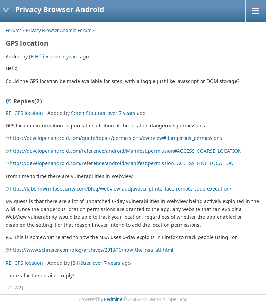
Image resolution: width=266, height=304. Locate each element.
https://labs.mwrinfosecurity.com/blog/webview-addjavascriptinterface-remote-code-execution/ (120, 188)
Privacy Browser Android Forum (58, 30)
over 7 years (65, 56)
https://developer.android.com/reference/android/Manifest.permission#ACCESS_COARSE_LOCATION (126, 150)
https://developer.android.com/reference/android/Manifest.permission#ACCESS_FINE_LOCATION (122, 163)
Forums (13, 30)
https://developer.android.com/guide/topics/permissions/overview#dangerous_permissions (116, 138)
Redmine (113, 299)
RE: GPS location (24, 113)
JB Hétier (39, 56)
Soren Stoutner (88, 113)
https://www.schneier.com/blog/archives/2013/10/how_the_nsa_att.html (92, 249)
